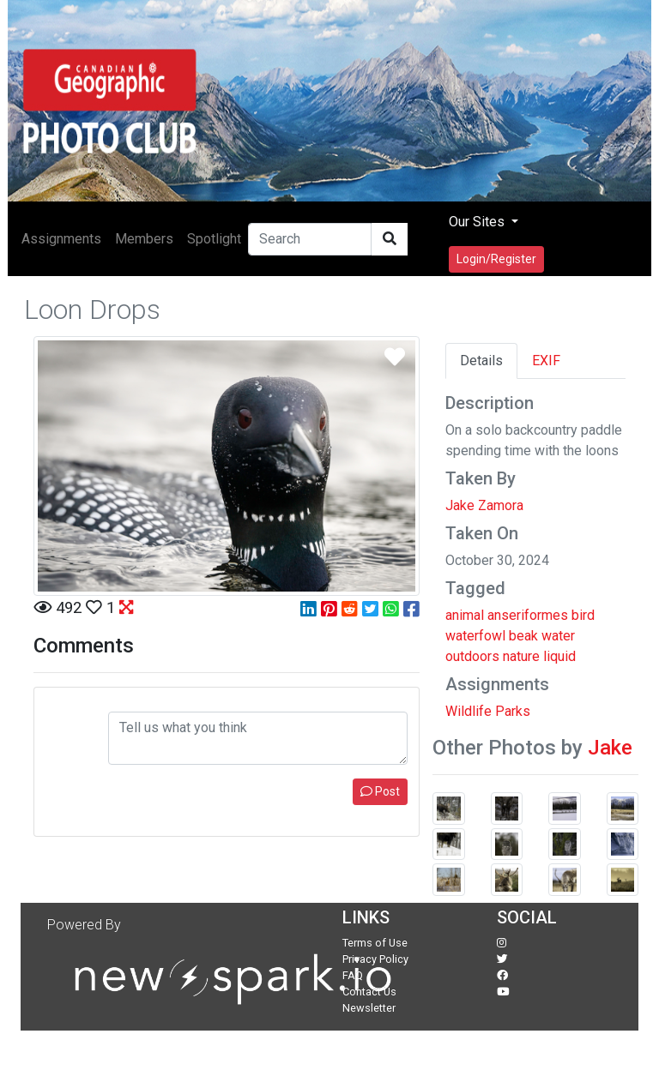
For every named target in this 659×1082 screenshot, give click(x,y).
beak (523, 636)
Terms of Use (375, 942)
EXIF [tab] (546, 360)
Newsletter (369, 1007)
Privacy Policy (375, 959)
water (558, 636)
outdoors (472, 656)
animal (464, 615)
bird (583, 615)
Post (380, 791)
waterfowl (475, 636)
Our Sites (478, 221)
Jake (610, 748)
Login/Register (496, 259)
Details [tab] (481, 360)
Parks (512, 711)
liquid (559, 656)
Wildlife (468, 711)
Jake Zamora (484, 505)
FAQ (352, 975)
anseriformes (527, 615)
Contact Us (369, 991)
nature (521, 656)
